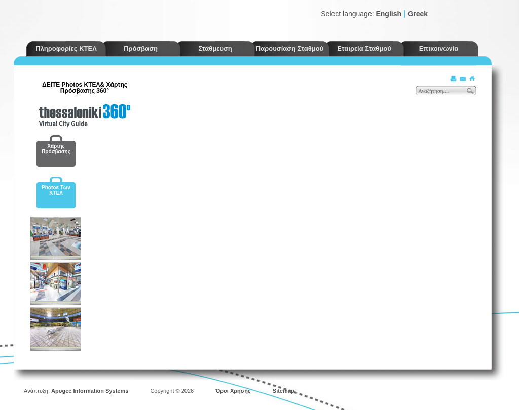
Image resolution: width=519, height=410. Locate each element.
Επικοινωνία (439, 48)
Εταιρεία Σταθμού (364, 48)
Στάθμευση (215, 48)
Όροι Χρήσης (233, 391)
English (388, 14)
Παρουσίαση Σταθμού (289, 48)
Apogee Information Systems (89, 391)
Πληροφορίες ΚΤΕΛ (66, 48)
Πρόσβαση (141, 48)
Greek (417, 14)
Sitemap (283, 391)
